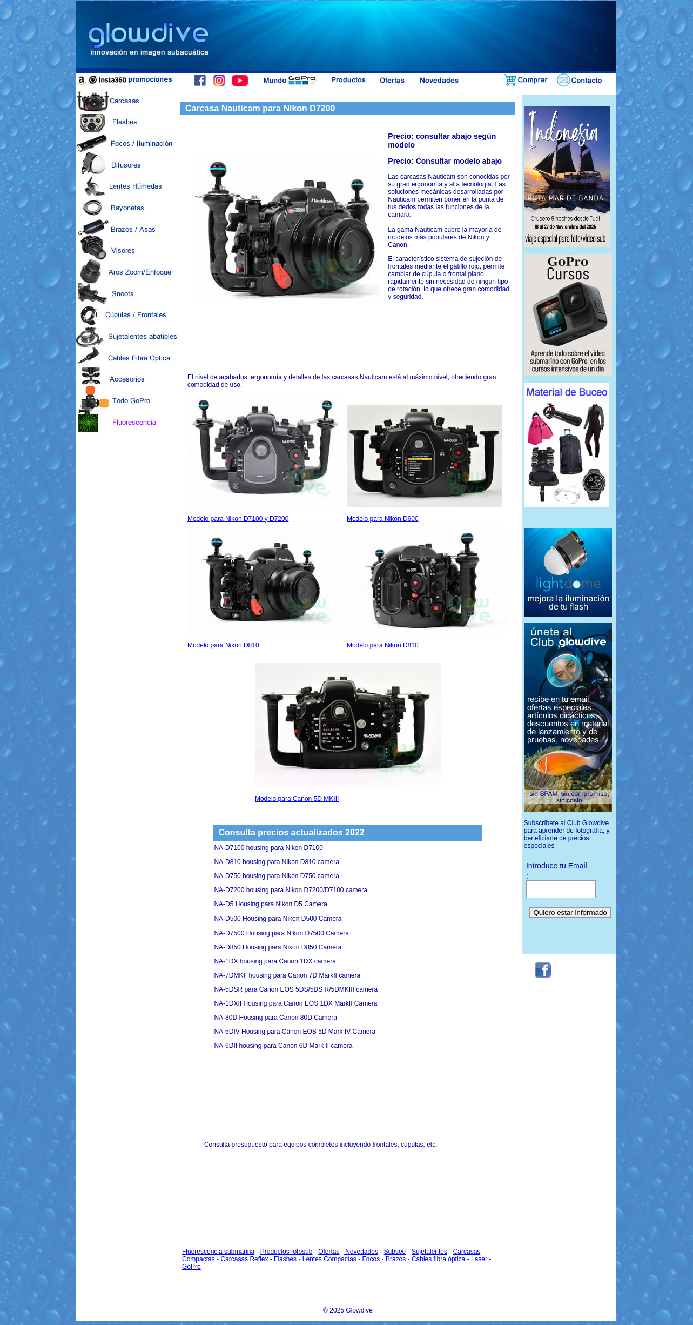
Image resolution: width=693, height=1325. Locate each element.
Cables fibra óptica (438, 1259)
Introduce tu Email (556, 865)
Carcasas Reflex (244, 1259)
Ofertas (328, 1251)
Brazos (396, 1259)
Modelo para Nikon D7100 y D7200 (265, 457)
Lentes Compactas (328, 1259)
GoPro (191, 1266)
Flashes (285, 1259)
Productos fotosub (286, 1251)
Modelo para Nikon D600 (424, 464)
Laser (479, 1259)
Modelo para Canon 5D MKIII (348, 732)
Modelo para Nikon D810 (266, 588)
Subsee (395, 1251)
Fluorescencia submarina (218, 1251)
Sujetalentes (429, 1251)
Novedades (361, 1251)
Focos (371, 1259)
